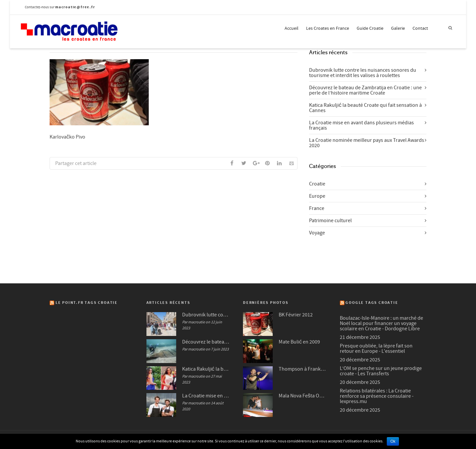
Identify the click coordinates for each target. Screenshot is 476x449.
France (316, 208)
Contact (420, 28)
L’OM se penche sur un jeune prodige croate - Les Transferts (381, 371)
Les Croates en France (327, 28)
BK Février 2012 (296, 314)
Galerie (398, 28)
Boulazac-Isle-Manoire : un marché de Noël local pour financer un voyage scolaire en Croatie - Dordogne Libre (381, 323)
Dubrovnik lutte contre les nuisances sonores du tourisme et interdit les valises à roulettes (362, 73)
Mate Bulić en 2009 (299, 342)
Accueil (291, 28)
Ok (392, 441)
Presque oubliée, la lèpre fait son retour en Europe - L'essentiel (376, 348)
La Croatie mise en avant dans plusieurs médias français (361, 125)
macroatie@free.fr (75, 7)
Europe (317, 196)
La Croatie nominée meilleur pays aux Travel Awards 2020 (366, 143)
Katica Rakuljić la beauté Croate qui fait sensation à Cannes (365, 108)
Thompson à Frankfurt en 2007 (303, 369)
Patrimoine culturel (330, 220)
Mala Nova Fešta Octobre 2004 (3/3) (303, 395)
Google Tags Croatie (371, 303)
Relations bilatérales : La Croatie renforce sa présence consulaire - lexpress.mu (377, 396)
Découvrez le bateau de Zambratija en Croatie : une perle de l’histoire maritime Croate (365, 90)
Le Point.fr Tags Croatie (87, 303)
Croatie (317, 184)
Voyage (317, 232)
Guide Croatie (370, 28)
